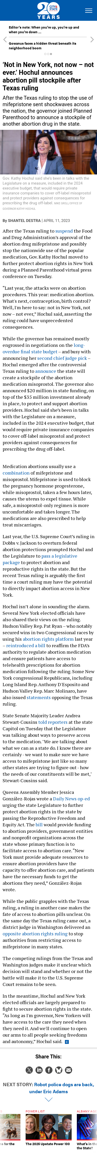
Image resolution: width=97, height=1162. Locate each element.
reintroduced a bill (25, 645)
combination (16, 473)
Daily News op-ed (71, 798)
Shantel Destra (24, 220)
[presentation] (5, 1132)
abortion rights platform (48, 639)
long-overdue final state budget (44, 348)
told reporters (53, 722)
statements (39, 697)
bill (39, 824)
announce (45, 371)
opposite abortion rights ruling (35, 933)
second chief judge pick (62, 358)
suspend (64, 231)
